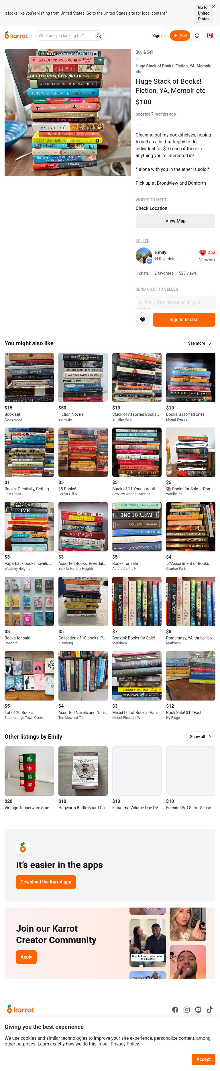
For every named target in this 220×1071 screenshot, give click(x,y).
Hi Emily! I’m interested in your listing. (175, 302)
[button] (200, 343)
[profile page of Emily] (144, 255)
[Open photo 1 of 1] (68, 112)
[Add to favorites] (143, 320)
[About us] (197, 35)
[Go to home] (16, 35)
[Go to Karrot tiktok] (209, 1009)
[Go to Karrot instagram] (186, 1009)
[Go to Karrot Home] (20, 1009)
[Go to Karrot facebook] (175, 1009)
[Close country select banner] (214, 6)
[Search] (99, 36)
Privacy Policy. (125, 1044)
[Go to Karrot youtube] (198, 1009)
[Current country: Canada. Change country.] (209, 35)
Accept (204, 1059)
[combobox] (65, 35)
